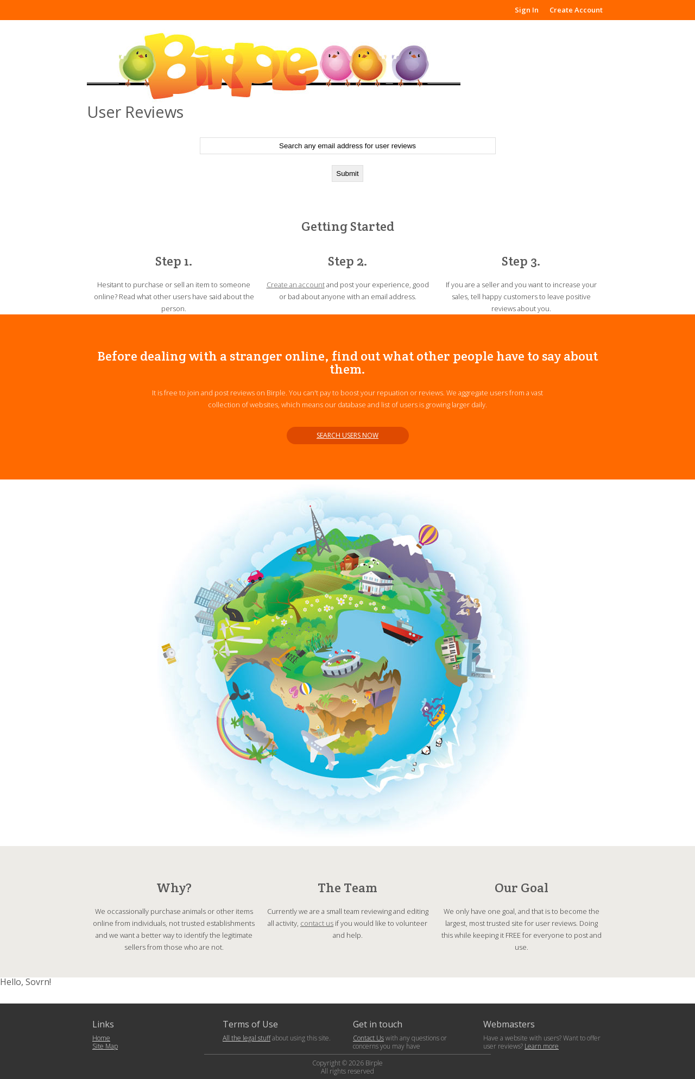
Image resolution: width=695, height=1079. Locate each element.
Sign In (527, 10)
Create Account (576, 10)
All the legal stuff (246, 1038)
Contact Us (368, 1038)
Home (101, 1038)
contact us (316, 923)
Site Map (105, 1046)
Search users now (347, 435)
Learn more (542, 1046)
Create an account (296, 284)
